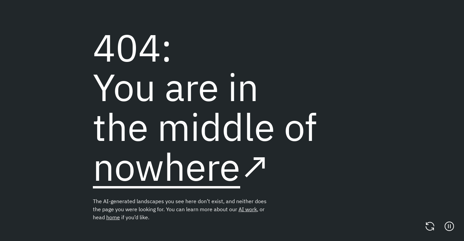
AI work (248, 209)
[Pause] (449, 226)
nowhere (166, 166)
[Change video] (430, 226)
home (113, 217)
